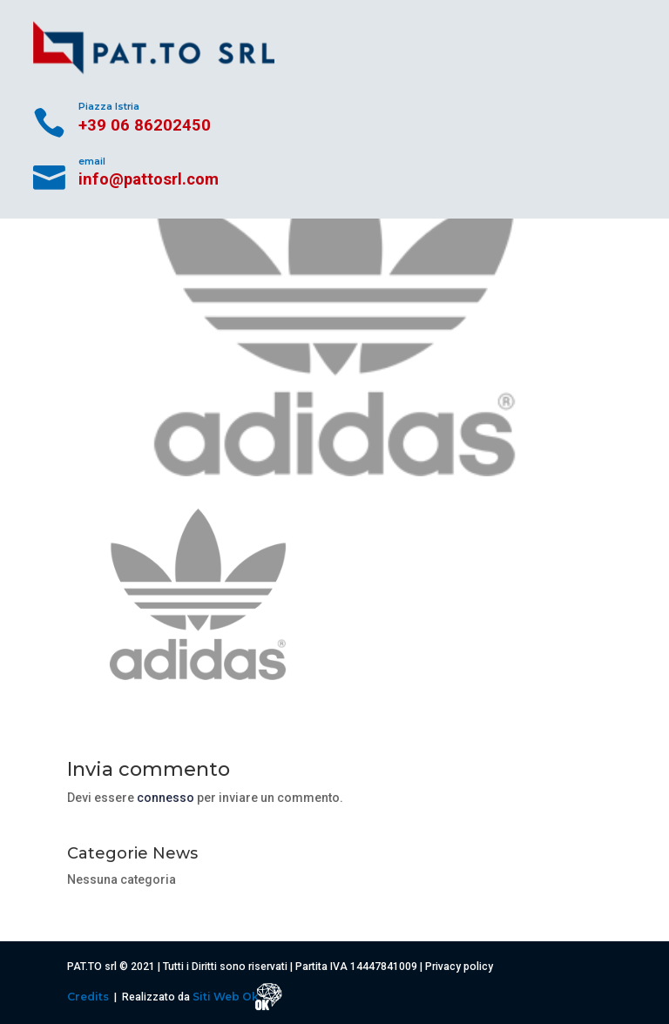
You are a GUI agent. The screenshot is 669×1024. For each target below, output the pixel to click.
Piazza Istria (108, 106)
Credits (89, 996)
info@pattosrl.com (148, 179)
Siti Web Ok (227, 996)
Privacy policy (459, 966)
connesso (165, 798)
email (91, 161)
